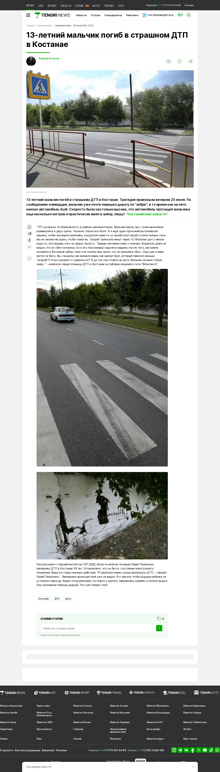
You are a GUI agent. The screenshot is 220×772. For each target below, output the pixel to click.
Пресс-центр (190, 738)
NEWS (30, 5)
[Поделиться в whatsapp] (29, 227)
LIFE (41, 5)
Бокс (39, 738)
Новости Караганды (194, 705)
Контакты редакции (27, 750)
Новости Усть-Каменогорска (44, 714)
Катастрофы (153, 729)
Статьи (95, 15)
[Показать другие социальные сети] (29, 247)
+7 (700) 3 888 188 (152, 750)
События (78, 729)
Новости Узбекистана (195, 722)
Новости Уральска (83, 712)
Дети (68, 598)
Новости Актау (8, 722)
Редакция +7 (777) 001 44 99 (163, 5)
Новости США (45, 722)
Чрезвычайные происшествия (118, 730)
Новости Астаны (119, 705)
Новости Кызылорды (158, 712)
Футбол (187, 729)
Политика (115, 738)
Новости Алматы (82, 705)
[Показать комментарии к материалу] (29, 258)
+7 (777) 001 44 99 (114, 750)
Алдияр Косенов (49, 58)
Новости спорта (155, 738)
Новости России (81, 722)
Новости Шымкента (158, 705)
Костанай (44, 598)
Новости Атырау (192, 712)
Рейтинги (132, 15)
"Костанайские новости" (146, 214)
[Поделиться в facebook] (29, 240)
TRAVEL (109, 5)
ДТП (57, 598)
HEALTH (66, 5)
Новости (81, 15)
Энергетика (6, 729)
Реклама (189, 5)
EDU (121, 5)
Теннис (4, 738)
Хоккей (77, 738)
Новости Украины (120, 722)
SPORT (52, 5)
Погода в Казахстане (11, 705)
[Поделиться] (191, 61)
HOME (79, 5)
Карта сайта (43, 705)
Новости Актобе (9, 712)
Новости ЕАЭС (155, 722)
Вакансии (48, 750)
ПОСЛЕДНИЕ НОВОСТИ (38, 767)
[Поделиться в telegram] (29, 234)
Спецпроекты (113, 15)
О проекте (6, 750)
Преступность (44, 729)
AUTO (96, 5)
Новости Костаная (120, 712)
